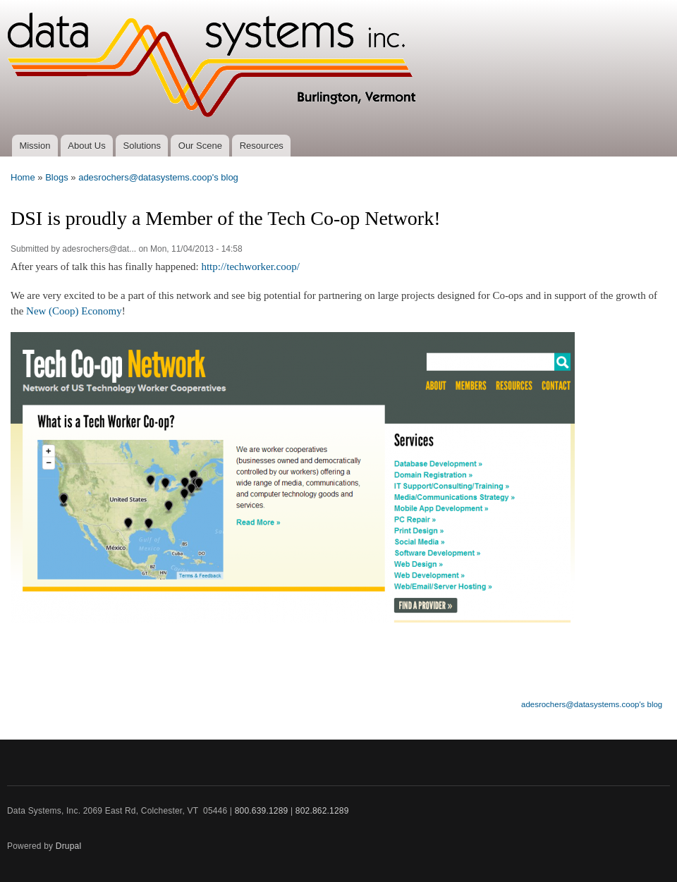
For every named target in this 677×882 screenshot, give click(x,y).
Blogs (56, 177)
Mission (34, 145)
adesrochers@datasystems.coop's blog (158, 177)
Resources (261, 145)
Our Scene (200, 145)
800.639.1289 (261, 811)
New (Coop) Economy (74, 311)
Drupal (69, 846)
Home (23, 177)
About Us (86, 145)
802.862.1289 (322, 811)
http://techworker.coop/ (250, 266)
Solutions (142, 145)
